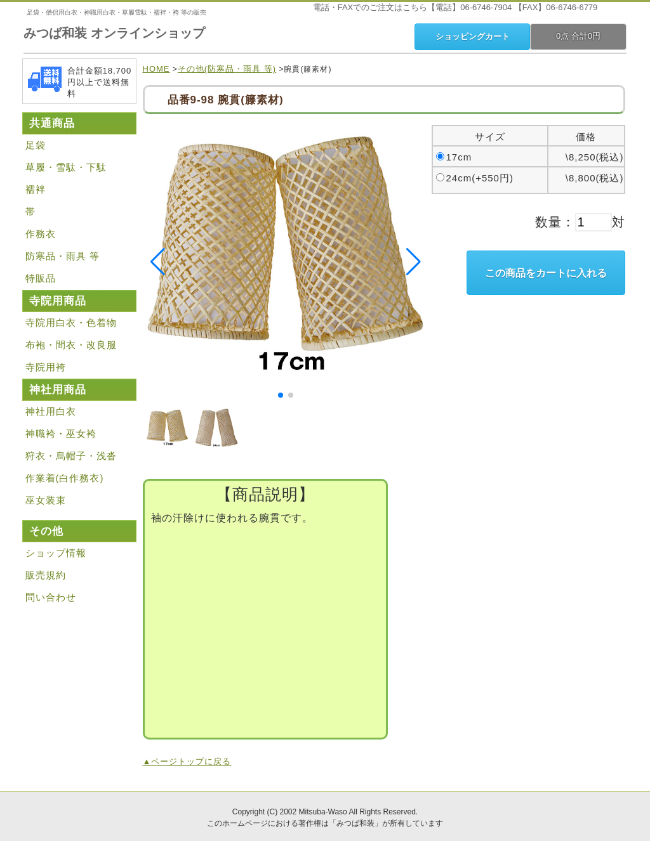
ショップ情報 (55, 552)
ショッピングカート (472, 36)
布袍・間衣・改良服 (71, 344)
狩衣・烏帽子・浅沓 (71, 455)
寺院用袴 (45, 367)
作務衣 (40, 233)
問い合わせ (50, 597)
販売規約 (45, 575)
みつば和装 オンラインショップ (114, 33)
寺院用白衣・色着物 (71, 322)
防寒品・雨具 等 (62, 256)
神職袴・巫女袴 (60, 433)
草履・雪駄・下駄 (66, 167)
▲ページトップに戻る (187, 761)
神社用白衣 (50, 411)
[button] (280, 395)
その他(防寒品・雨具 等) (227, 69)
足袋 (35, 145)
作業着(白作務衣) (64, 478)
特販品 (40, 278)
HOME (156, 69)
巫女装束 (45, 500)
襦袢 (35, 189)
